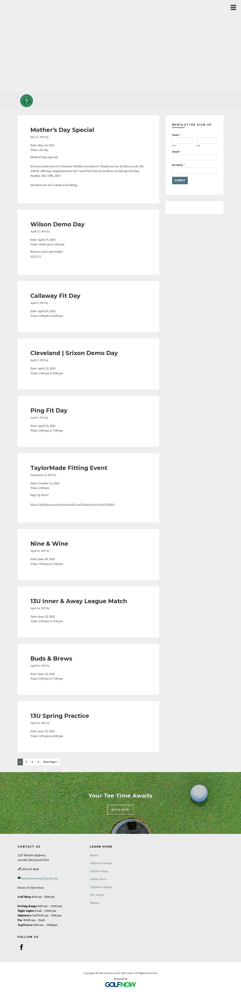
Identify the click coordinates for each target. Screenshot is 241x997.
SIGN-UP (36, 256)
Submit (180, 180)
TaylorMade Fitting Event (68, 467)
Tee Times (97, 894)
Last (198, 145)
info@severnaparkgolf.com (39, 878)
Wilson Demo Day (57, 224)
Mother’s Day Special (62, 129)
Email (176, 151)
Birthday (178, 165)
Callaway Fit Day (55, 295)
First (174, 145)
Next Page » (50, 762)
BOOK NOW (120, 809)
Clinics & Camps (100, 863)
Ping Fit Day (48, 410)
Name (176, 135)
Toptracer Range (101, 886)
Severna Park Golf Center (26, 100)
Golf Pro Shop (99, 871)
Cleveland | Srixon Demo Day (74, 353)
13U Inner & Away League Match (78, 600)
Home (94, 855)
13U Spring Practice (59, 715)
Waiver (94, 902)
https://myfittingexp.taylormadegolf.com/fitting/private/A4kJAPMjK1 (75, 504)
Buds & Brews (51, 658)
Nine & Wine (49, 543)
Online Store (98, 879)
